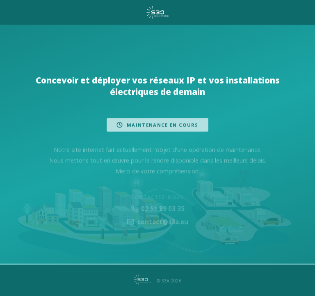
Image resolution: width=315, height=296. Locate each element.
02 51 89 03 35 (157, 211)
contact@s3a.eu (157, 225)
